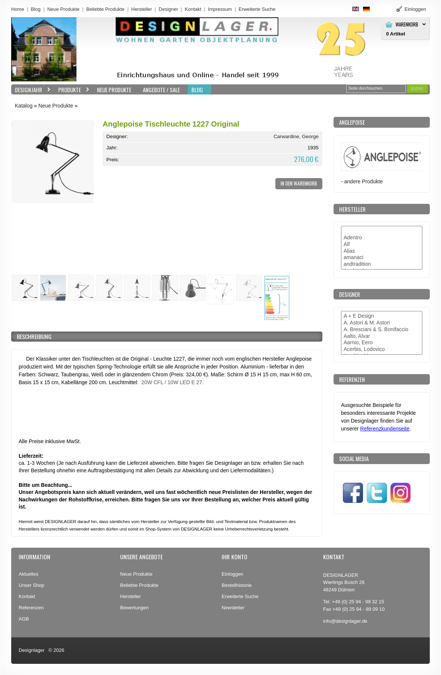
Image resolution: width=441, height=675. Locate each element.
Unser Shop (31, 585)
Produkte (72, 89)
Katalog (23, 106)
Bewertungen (134, 607)
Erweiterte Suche (240, 596)
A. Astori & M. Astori (381, 323)
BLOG (197, 89)
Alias (381, 251)
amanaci (381, 257)
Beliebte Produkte (105, 9)
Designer (168, 9)
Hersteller (141, 9)
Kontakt (193, 9)
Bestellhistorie (237, 585)
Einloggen (232, 574)
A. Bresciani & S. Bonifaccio (381, 329)
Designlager (31, 650)
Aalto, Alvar (381, 336)
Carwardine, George (296, 136)
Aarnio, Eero (381, 342)
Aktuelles (28, 574)
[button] (417, 88)
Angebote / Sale (161, 89)
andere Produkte (363, 181)
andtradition (381, 264)
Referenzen (31, 607)
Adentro (381, 237)
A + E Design (381, 316)
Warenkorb (406, 24)
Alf (381, 244)
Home (17, 9)
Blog (36, 9)
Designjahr (31, 89)
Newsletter (233, 607)
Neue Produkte (63, 9)
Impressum (220, 9)
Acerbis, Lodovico (381, 349)
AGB (24, 619)
